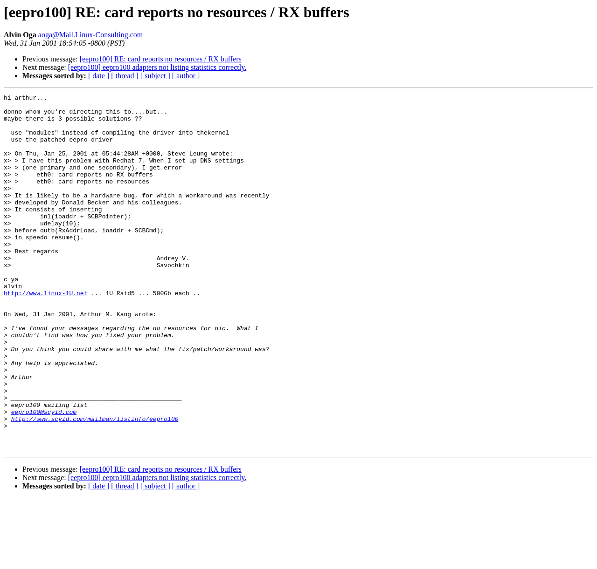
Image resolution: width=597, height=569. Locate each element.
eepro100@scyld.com (43, 476)
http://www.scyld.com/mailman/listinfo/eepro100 (95, 484)
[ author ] (186, 76)
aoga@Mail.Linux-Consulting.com (90, 35)
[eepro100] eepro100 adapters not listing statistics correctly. (157, 67)
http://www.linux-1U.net (45, 333)
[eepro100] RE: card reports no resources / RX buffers (161, 59)
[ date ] (98, 76)
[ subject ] (155, 76)
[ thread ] (125, 76)
